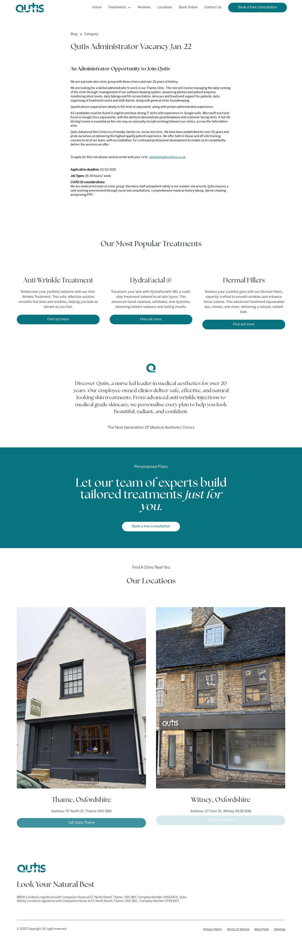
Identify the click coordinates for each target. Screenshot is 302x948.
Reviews (144, 7)
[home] (29, 7)
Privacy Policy (212, 929)
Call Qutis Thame (81, 821)
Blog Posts (261, 929)
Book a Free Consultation (257, 7)
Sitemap (279, 929)
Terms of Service (238, 929)
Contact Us (212, 7)
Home (97, 7)
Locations (164, 7)
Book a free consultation (151, 526)
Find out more (58, 319)
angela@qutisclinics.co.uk (167, 157)
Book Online (188, 7)
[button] (119, 7)
